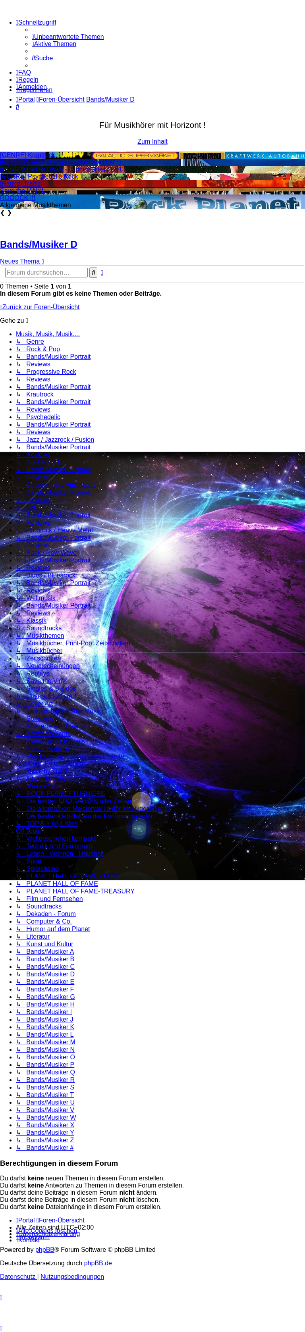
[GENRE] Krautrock (27, 155)
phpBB (44, 1249)
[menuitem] (68, 36)
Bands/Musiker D (38, 244)
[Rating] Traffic (20, 183)
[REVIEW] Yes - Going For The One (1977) (60, 162)
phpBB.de (98, 1263)
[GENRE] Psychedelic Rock (39, 176)
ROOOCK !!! (17, 197)
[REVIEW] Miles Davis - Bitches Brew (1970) (63, 169)
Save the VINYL (22, 190)
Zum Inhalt (152, 141)
